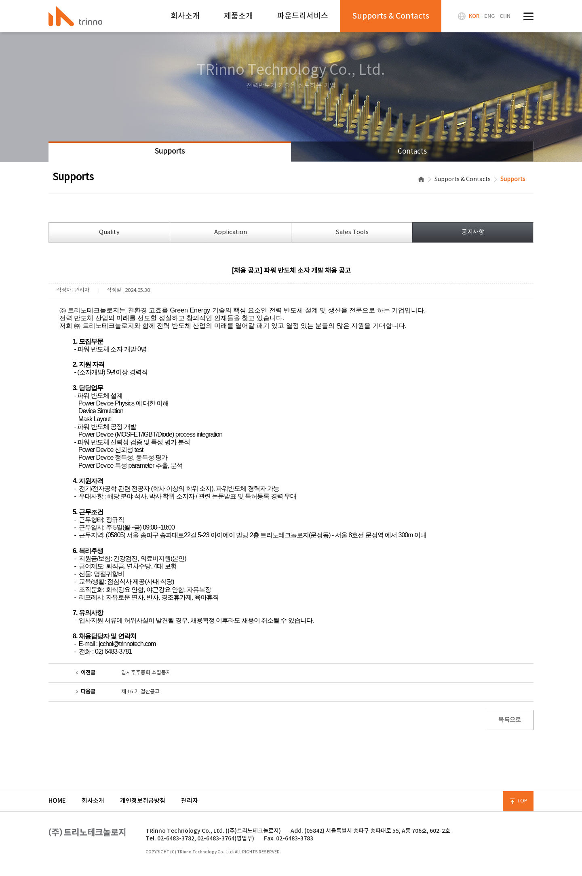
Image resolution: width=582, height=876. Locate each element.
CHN (505, 16)
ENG (489, 16)
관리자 (189, 801)
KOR (474, 16)
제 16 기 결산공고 (140, 692)
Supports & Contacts (390, 16)
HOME (57, 801)
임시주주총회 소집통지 (146, 673)
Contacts (412, 152)
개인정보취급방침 (142, 801)
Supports (170, 152)
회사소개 (185, 16)
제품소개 (238, 16)
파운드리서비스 (302, 16)
